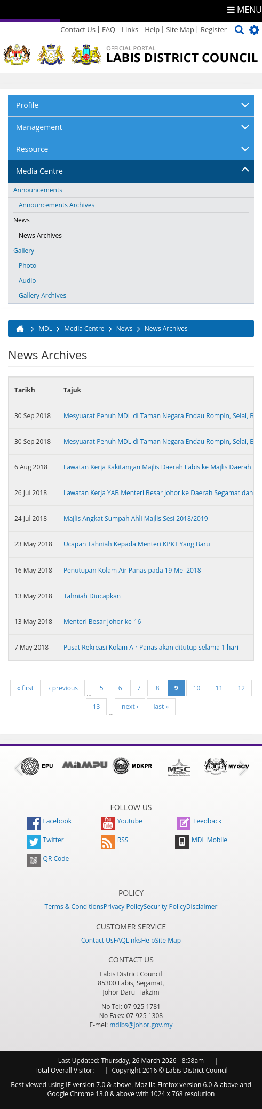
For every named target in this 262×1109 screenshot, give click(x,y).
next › (130, 706)
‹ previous (63, 687)
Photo (27, 265)
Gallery (23, 250)
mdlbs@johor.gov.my (140, 1024)
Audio (27, 280)
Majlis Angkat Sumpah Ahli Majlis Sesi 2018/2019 (135, 518)
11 (219, 687)
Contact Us (78, 29)
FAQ (108, 29)
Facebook (49, 821)
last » (161, 706)
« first (25, 687)
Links (130, 29)
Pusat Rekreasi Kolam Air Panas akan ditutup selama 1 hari (151, 647)
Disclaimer (202, 906)
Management (39, 127)
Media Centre (39, 171)
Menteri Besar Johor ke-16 (102, 621)
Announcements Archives (56, 205)
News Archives (40, 235)
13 (96, 706)
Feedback (199, 821)
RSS (115, 839)
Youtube (121, 821)
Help (152, 29)
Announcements (37, 190)
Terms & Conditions (74, 906)
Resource (32, 149)
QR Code (48, 858)
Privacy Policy (124, 906)
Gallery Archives (42, 295)
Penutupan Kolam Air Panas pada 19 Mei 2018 (132, 570)
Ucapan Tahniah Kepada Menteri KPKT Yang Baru (136, 544)
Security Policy (165, 906)
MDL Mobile (201, 839)
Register (214, 29)
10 (197, 687)
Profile (27, 105)
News (21, 220)
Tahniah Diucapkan (92, 595)
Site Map (180, 29)
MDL (45, 328)
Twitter (45, 839)
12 (241, 687)
